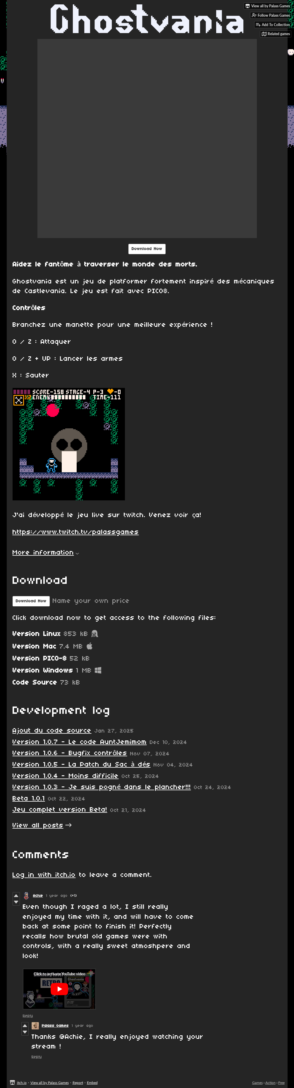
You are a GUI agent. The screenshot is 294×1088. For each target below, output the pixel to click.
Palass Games (55, 1026)
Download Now (147, 249)
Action (270, 1082)
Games (257, 1082)
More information (46, 552)
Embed (92, 1082)
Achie (38, 896)
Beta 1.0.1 (29, 798)
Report (78, 1082)
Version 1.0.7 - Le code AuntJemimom (80, 742)
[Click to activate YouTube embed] (59, 989)
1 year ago (57, 896)
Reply (28, 1016)
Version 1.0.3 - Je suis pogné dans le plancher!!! (102, 787)
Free (281, 1082)
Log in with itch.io (44, 875)
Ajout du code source (52, 730)
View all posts (38, 825)
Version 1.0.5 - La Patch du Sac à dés (82, 764)
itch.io (22, 1082)
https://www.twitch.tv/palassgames (76, 532)
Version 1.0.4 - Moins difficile (66, 776)
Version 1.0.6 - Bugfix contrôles (70, 753)
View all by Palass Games (49, 1082)
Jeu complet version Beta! (60, 809)
